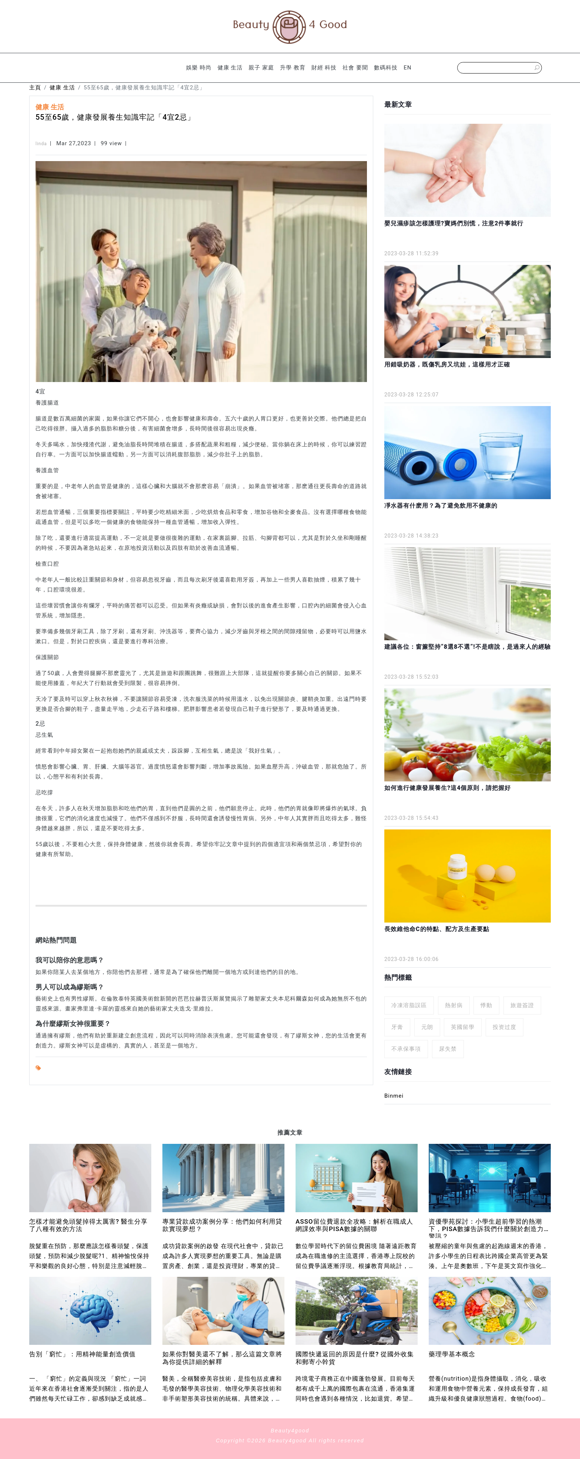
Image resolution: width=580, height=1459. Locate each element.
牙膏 (397, 1027)
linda (41, 143)
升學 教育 (293, 67)
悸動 (486, 1005)
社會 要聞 (355, 67)
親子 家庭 (261, 67)
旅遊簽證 (522, 1005)
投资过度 (504, 1027)
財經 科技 (324, 67)
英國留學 (463, 1027)
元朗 (427, 1027)
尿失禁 (448, 1049)
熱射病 (454, 1005)
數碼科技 (386, 67)
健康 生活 (230, 67)
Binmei (394, 1095)
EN (407, 67)
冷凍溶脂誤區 (409, 1005)
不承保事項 (406, 1049)
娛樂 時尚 (199, 67)
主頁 (35, 87)
